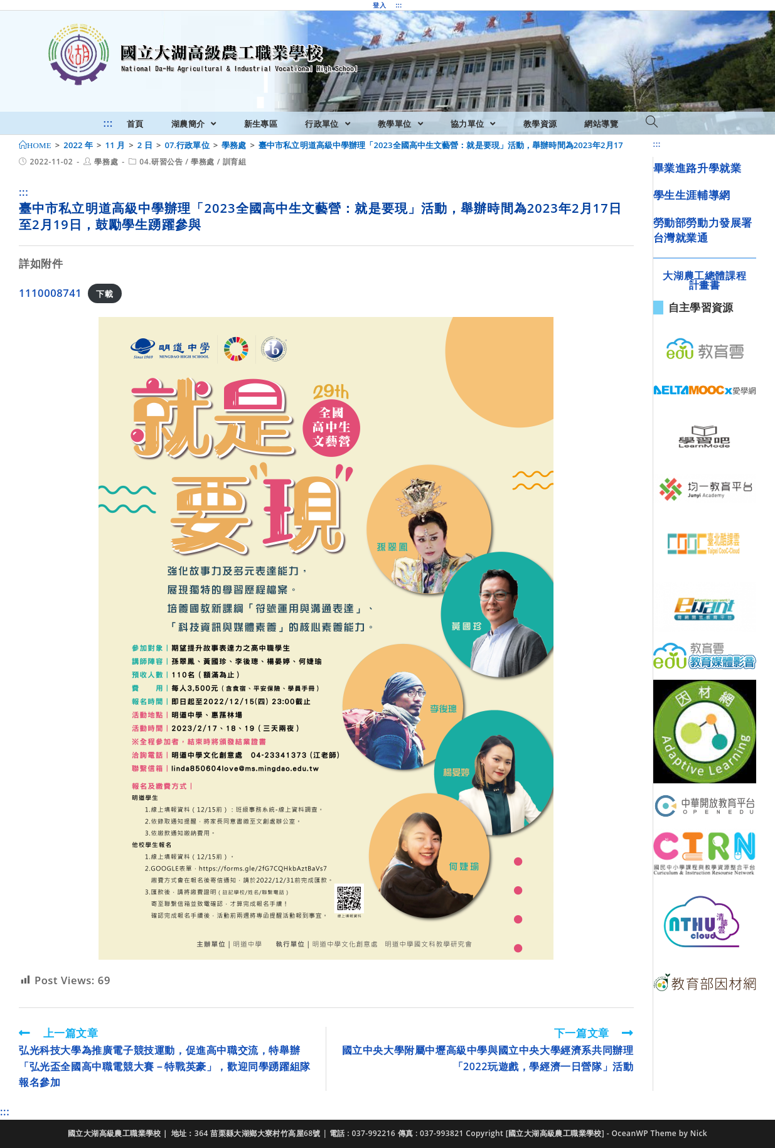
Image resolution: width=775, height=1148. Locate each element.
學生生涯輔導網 (691, 195)
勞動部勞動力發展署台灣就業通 (702, 230)
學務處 (106, 161)
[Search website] (651, 122)
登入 (379, 5)
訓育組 (235, 161)
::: (398, 5)
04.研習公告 (161, 161)
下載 (104, 293)
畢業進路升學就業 (697, 168)
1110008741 (50, 293)
